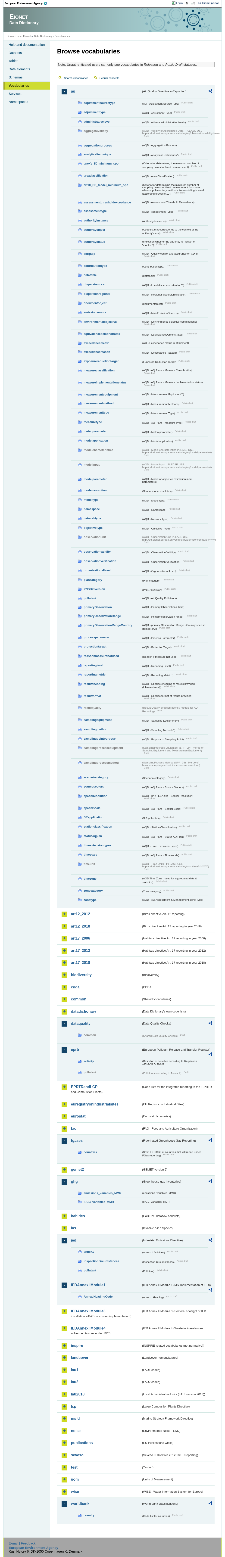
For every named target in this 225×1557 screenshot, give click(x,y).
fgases (77, 1141)
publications (82, 1443)
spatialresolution (95, 796)
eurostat (78, 1116)
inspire (77, 1346)
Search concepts (109, 78)
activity (89, 1061)
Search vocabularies (76, 78)
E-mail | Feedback (22, 1543)
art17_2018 (80, 963)
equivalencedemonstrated (102, 334)
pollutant (90, 598)
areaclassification (96, 175)
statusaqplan (93, 836)
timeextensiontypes (97, 845)
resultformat (92, 696)
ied (73, 1240)
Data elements (19, 69)
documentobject (95, 303)
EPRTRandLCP (84, 1087)
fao (73, 1128)
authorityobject (94, 229)
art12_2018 (80, 926)
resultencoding (94, 684)
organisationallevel (97, 570)
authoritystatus (94, 241)
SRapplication (93, 817)
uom (75, 1479)
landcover (79, 1358)
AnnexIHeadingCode (98, 1296)
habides (78, 1216)
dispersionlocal (94, 284)
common (78, 999)
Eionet (27, 36)
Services (15, 94)
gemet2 (77, 1169)
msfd (75, 1418)
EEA (27, 3)
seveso (77, 1455)
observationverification (100, 561)
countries (90, 1152)
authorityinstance (96, 220)
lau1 (74, 1370)
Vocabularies (19, 85)
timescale (90, 854)
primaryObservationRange (102, 616)
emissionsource (95, 312)
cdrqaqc (89, 253)
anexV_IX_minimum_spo (101, 163)
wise (75, 1492)
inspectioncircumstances (101, 1261)
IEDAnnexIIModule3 (88, 1311)
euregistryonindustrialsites (94, 1104)
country (89, 1515)
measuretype (93, 422)
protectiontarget (95, 646)
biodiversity (81, 975)
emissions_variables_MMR (102, 1193)
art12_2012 (80, 914)
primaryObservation (98, 607)
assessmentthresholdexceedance (107, 202)
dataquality (80, 1023)
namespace (92, 509)
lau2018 (77, 1394)
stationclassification (98, 826)
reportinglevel (93, 665)
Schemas (15, 77)
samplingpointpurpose (100, 738)
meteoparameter (95, 431)
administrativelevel (97, 121)
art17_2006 (80, 938)
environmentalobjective (100, 322)
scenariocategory (96, 777)
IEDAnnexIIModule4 (88, 1328)
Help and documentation (27, 45)
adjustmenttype (95, 112)
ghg (74, 1181)
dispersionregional (97, 294)
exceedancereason (97, 352)
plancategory (93, 580)
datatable (90, 275)
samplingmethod (95, 729)
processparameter (96, 637)
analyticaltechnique (97, 154)
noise (76, 1431)
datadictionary (83, 1011)
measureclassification (99, 370)
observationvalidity (97, 551)
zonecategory (93, 890)
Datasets (15, 53)
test (74, 1467)
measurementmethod (98, 403)
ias (73, 1228)
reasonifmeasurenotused (101, 656)
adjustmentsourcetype (99, 103)
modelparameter (95, 479)
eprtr (75, 1050)
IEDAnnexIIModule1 (88, 1285)
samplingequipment (98, 720)
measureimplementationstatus (105, 382)
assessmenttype (95, 211)
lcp (73, 1406)
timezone (90, 878)
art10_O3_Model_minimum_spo (106, 185)
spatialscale (92, 808)
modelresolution (95, 490)
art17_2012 (80, 951)
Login (179, 3)
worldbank (80, 1504)
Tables (13, 61)
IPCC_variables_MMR (99, 1202)
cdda (75, 987)
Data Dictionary (43, 36)
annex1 (89, 1251)
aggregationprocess (98, 145)
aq (73, 91)
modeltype (91, 499)
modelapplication (96, 440)
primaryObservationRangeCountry (108, 625)
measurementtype (96, 412)
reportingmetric (95, 674)
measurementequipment (101, 394)
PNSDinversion (94, 589)
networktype (92, 518)
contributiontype (95, 266)
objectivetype (93, 527)
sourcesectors (94, 786)
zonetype (90, 900)
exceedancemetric (96, 343)
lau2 (74, 1382)
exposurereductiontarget (101, 361)
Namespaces (18, 102)
